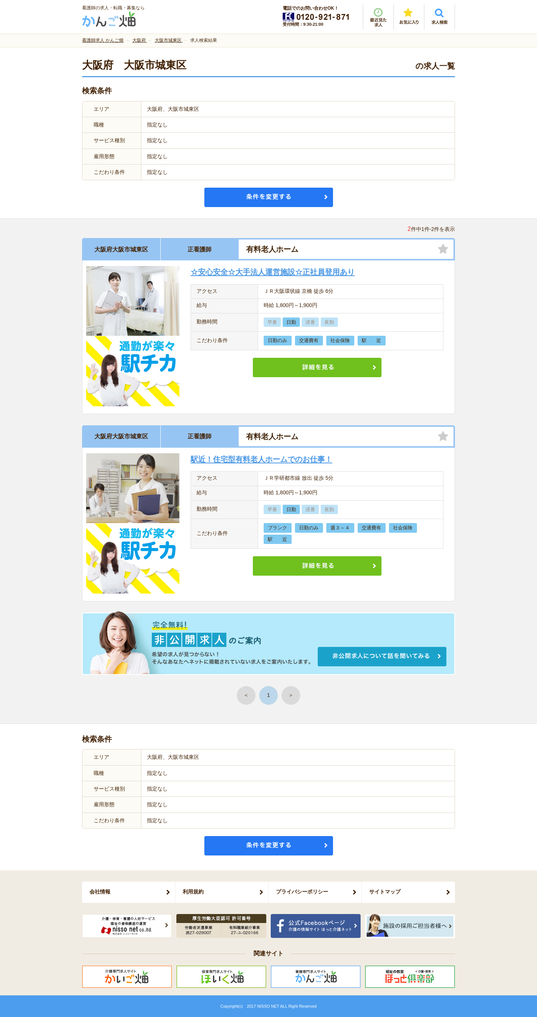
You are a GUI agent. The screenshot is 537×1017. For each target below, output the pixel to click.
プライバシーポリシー (302, 892)
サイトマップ (385, 892)
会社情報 (100, 892)
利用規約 (193, 892)
